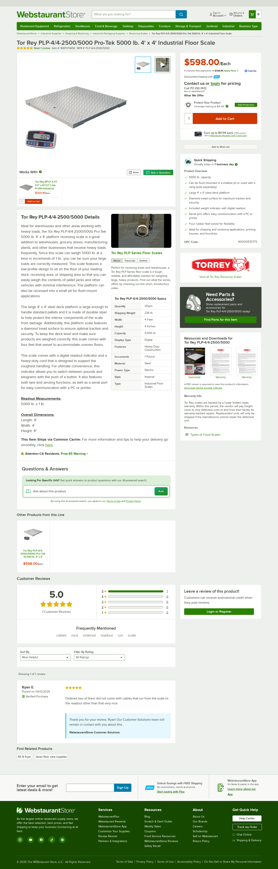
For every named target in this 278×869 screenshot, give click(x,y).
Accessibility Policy (189, 861)
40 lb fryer (24, 756)
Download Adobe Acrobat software (203, 387)
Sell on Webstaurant (205, 836)
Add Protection (246, 104)
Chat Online (242, 834)
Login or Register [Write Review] (219, 611)
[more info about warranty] (227, 106)
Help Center (247, 818)
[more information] (236, 164)
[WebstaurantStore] (50, 810)
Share (134, 172)
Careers (198, 826)
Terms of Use (113, 501)
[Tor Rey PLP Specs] (194, 363)
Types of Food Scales (217, 434)
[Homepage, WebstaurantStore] (51, 14)
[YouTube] (30, 840)
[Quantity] (188, 118)
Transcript (129, 260)
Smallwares (82, 26)
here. (49, 445)
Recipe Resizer (107, 836)
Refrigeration (62, 26)
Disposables (146, 26)
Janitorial (212, 26)
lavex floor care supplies (51, 756)
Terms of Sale (124, 861)
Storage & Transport (188, 26)
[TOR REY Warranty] (246, 363)
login (215, 83)
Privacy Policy (133, 501)
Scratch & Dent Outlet (158, 821)
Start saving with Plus (171, 791)
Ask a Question (158, 172)
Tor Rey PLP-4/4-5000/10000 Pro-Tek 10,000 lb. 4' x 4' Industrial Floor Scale (33, 553)
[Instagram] (20, 840)
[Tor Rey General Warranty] (220, 363)
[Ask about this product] (96, 491)
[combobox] (134, 14)
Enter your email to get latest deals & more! (37, 788)
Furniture (165, 26)
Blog (147, 816)
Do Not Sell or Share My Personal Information (232, 861)
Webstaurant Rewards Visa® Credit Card (228, 135)
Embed (143, 260)
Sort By (24, 651)
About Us (199, 816)
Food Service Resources (160, 836)
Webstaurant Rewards (112, 821)
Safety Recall (152, 846)
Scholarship (200, 831)
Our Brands (200, 821)
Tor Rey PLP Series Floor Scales (136, 253)
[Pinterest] (62, 840)
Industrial (228, 26)
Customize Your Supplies (114, 831)
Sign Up (122, 788)
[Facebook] (41, 840)
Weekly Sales (152, 826)
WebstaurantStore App (112, 826)
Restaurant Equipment (34, 26)
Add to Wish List (221, 146)
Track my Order (247, 827)
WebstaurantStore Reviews (161, 841)
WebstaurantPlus (108, 816)
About (116, 260)
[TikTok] (52, 840)
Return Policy (201, 841)
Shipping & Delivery (247, 840)
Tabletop (127, 26)
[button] (143, 65)
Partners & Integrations (112, 841)
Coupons (150, 831)
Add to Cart (33, 201)
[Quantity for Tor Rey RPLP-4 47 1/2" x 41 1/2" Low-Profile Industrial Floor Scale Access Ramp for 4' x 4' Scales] (22, 201)
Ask (161, 491)
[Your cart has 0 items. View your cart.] (255, 14)
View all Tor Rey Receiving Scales (220, 276)
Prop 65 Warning (73, 454)
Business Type (248, 26)
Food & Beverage (106, 26)
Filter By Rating (83, 651)
